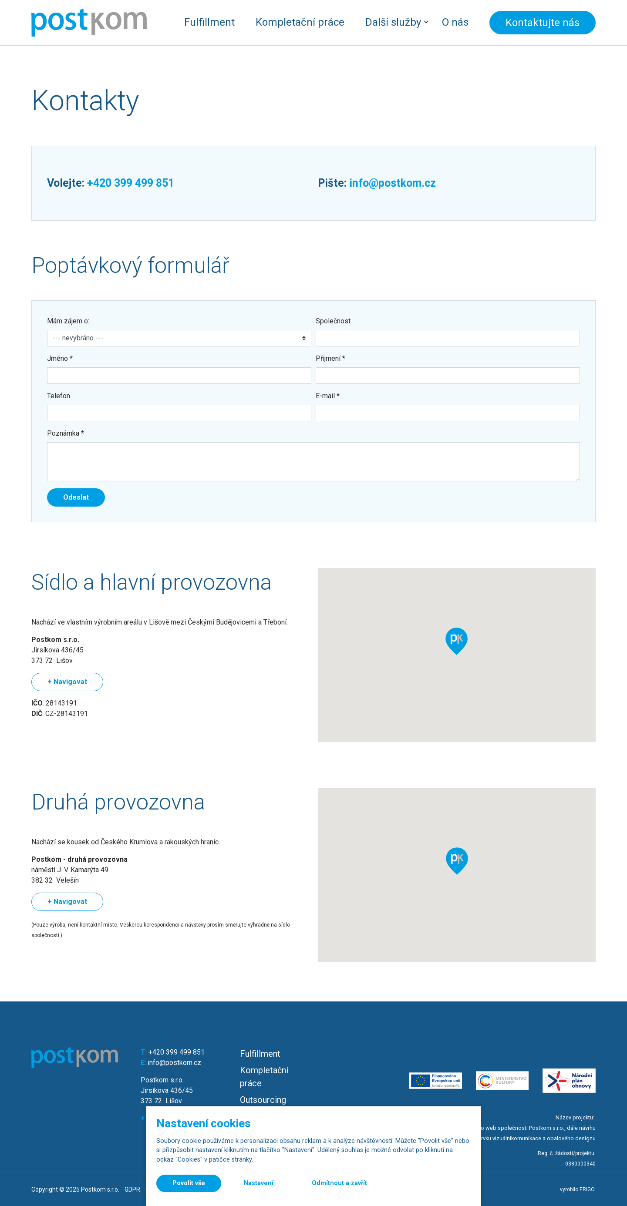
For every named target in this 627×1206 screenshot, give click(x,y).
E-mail (328, 396)
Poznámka (65, 433)
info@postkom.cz (392, 183)
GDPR (132, 1189)
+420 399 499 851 (130, 183)
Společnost (333, 321)
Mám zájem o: (68, 321)
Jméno (60, 358)
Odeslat (76, 497)
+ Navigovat (67, 682)
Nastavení (258, 1183)
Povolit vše (188, 1183)
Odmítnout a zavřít (339, 1183)
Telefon (58, 396)
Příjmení (330, 358)
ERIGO (587, 1189)
